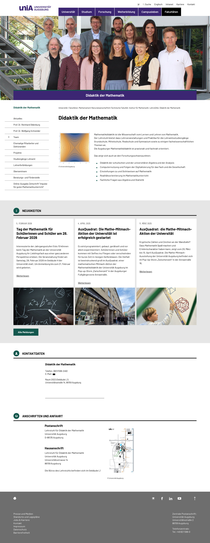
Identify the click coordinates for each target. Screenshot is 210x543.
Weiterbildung (126, 11)
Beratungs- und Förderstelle (26, 177)
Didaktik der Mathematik (26, 107)
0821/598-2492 (60, 371)
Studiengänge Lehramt (24, 159)
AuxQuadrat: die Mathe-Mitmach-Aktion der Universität (165, 231)
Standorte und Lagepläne (26, 516)
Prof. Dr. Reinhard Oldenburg (26, 124)
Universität (68, 11)
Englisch (158, 4)
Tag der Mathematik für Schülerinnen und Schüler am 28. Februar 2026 (41, 233)
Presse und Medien (23, 513)
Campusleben (149, 11)
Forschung (104, 11)
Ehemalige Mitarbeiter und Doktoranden (25, 145)
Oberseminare (20, 171)
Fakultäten (171, 11)
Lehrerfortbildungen (22, 165)
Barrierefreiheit (21, 532)
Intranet (169, 4)
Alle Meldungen (26, 332)
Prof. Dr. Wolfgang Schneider (26, 131)
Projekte (17, 152)
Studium (87, 11)
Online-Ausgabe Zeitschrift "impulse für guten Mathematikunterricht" (30, 185)
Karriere (180, 4)
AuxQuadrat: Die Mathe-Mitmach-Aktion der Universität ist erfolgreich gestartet (104, 233)
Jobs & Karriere (21, 520)
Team (16, 137)
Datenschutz (20, 529)
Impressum (19, 526)
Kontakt (191, 4)
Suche (147, 4)
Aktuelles (17, 118)
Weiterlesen (22, 275)
